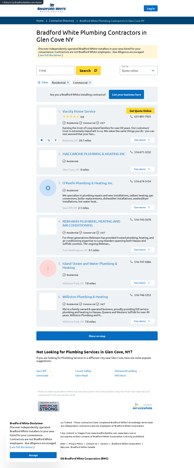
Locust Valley (85, 370)
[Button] (151, 8)
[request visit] (55, 140)
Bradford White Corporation (127, 443)
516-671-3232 (140, 152)
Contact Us (92, 443)
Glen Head (83, 375)
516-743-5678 (140, 219)
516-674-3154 (140, 181)
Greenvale (44, 375)
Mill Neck (123, 375)
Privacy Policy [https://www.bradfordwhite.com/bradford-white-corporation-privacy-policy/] (76, 443)
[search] (88, 70)
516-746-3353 (140, 295)
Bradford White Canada (83, 446)
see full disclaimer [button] (51, 55)
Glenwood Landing (128, 370)
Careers (104, 443)
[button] (139, 70)
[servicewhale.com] (142, 406)
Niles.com (64, 446)
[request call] (48, 140)
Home (40, 20)
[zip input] (55, 70)
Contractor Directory (61, 20)
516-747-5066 (140, 261)
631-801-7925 (140, 116)
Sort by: (125, 66)
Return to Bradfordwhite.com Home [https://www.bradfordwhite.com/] (21, 2)
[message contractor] (41, 140)
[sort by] (144, 70)
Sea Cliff (43, 370)
